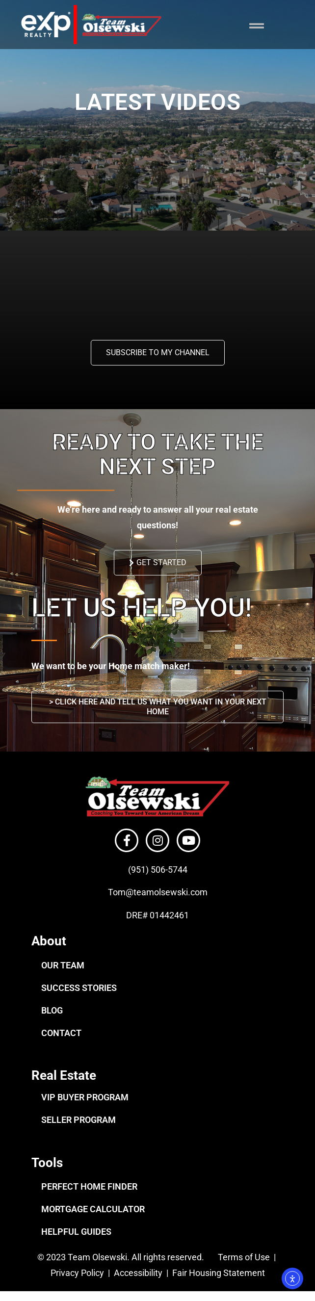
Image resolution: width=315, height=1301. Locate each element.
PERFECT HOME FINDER (89, 1186)
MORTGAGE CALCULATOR (93, 1209)
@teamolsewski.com (167, 892)
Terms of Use (243, 1257)
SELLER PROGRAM (78, 1120)
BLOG (52, 1010)
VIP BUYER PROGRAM (85, 1097)
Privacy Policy (77, 1273)
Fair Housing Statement (219, 1273)
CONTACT (61, 1033)
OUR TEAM (62, 965)
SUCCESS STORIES (79, 988)
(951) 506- (148, 869)
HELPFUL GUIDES (76, 1231)
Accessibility (139, 1273)
